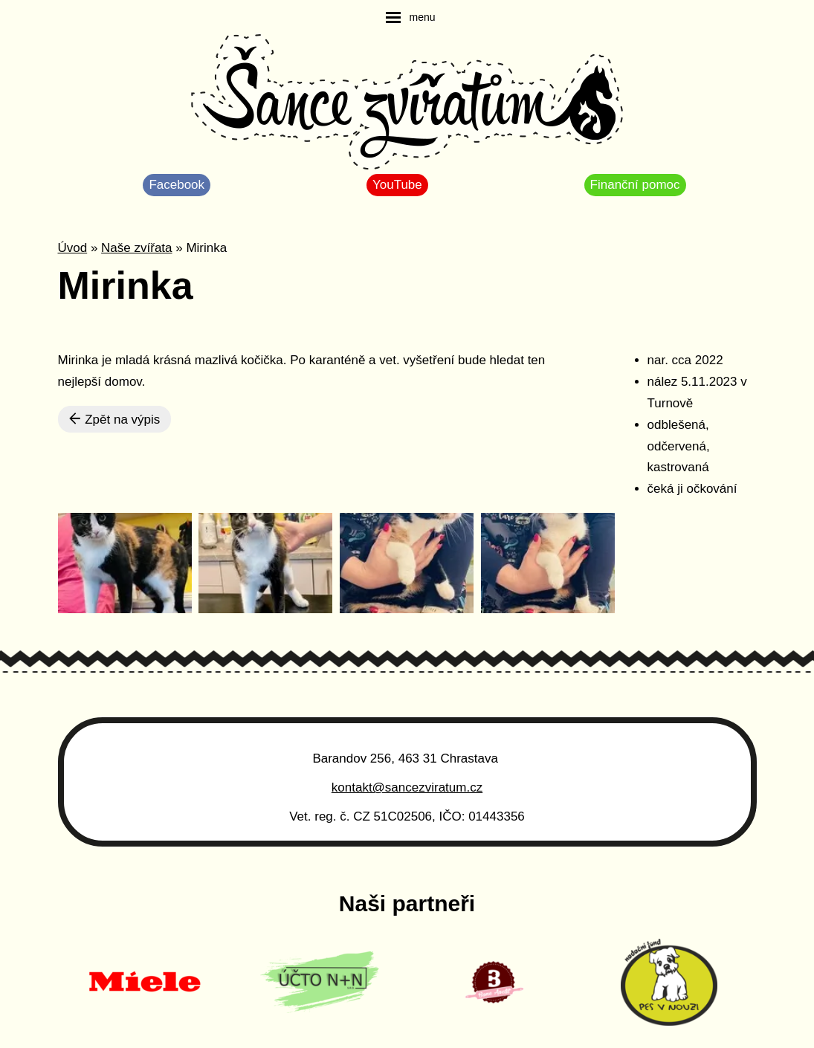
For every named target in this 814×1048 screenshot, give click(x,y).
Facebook (176, 185)
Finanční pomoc (635, 185)
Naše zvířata (136, 248)
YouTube (397, 185)
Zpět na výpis (115, 419)
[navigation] (410, 17)
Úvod (73, 248)
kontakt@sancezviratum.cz (407, 787)
